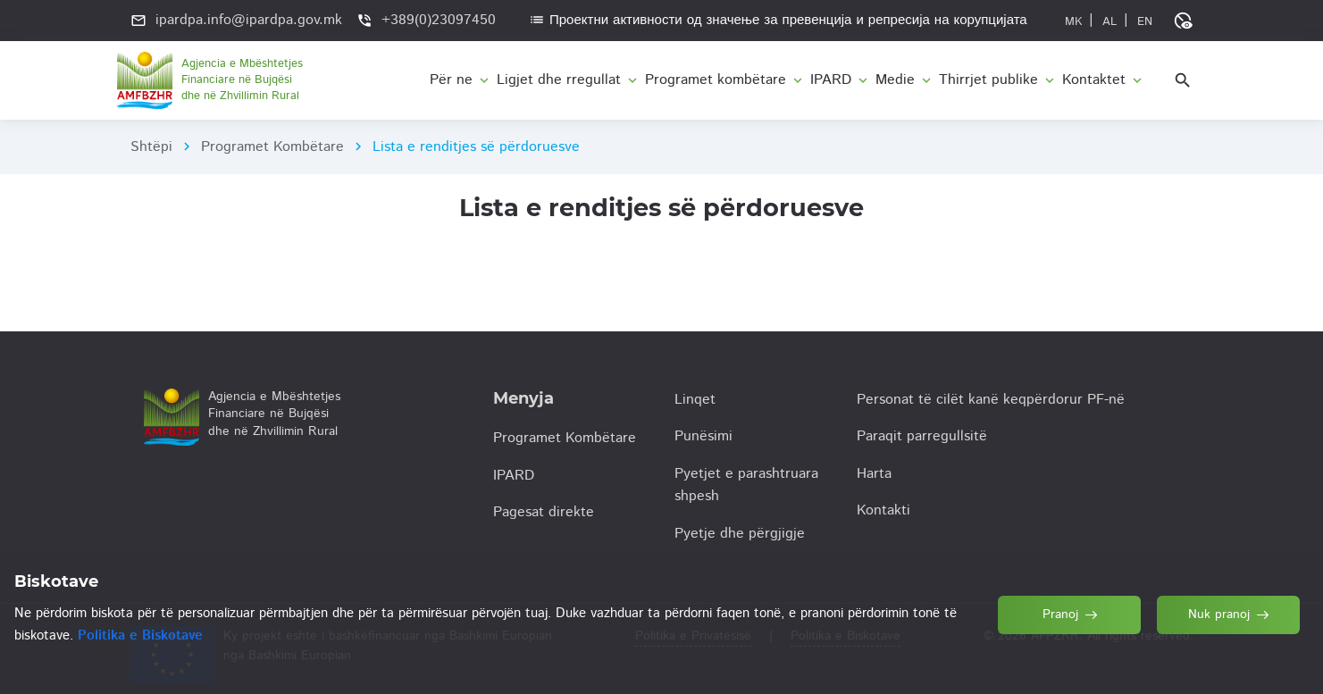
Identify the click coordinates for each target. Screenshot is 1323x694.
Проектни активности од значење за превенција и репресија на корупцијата (778, 20)
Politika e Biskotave (140, 635)
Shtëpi (151, 147)
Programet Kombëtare (272, 147)
